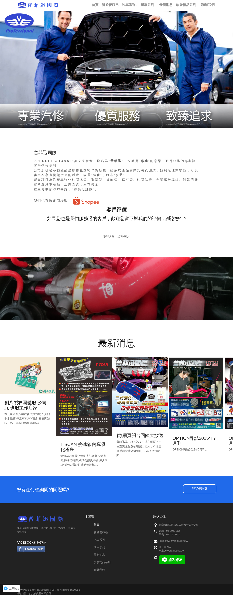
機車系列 (99, 547)
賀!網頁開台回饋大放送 (139, 435)
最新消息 (99, 554)
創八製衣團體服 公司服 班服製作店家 (25, 405)
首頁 (96, 524)
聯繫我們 (99, 569)
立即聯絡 (14, 588)
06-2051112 (173, 530)
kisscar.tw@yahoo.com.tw (173, 540)
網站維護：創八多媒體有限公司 (34, 593)
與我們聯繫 (200, 488)
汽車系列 (99, 539)
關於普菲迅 (101, 532)
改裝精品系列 (102, 562)
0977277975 (173, 534)
